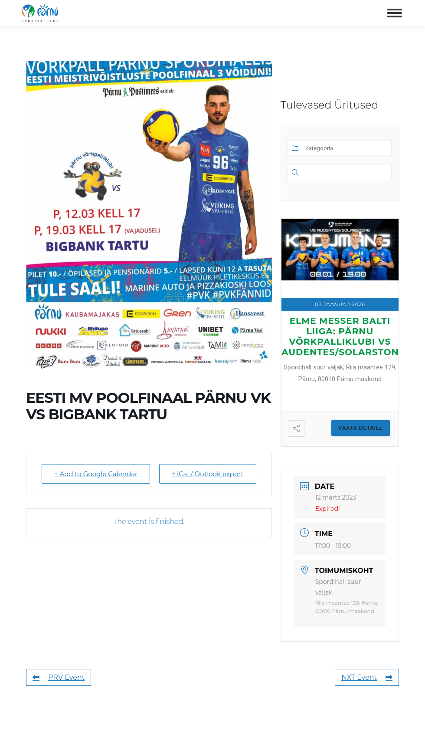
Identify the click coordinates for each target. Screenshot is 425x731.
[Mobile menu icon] (394, 13)
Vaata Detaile (360, 428)
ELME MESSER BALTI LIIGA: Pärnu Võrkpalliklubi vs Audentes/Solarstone (343, 336)
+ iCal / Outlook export (208, 474)
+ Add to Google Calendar (95, 474)
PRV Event (59, 677)
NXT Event (366, 677)
